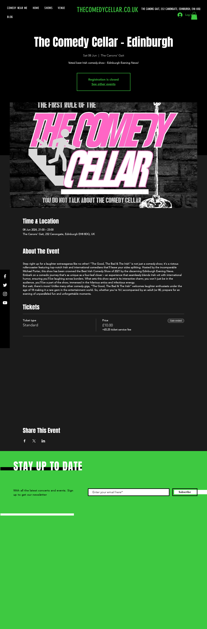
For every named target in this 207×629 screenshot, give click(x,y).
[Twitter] (5, 285)
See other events (103, 84)
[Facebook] (5, 276)
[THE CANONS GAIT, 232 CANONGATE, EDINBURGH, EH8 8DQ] (171, 9)
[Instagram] (5, 294)
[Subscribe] (184, 492)
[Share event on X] (34, 440)
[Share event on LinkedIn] (43, 440)
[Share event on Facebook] (24, 440)
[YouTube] (5, 302)
